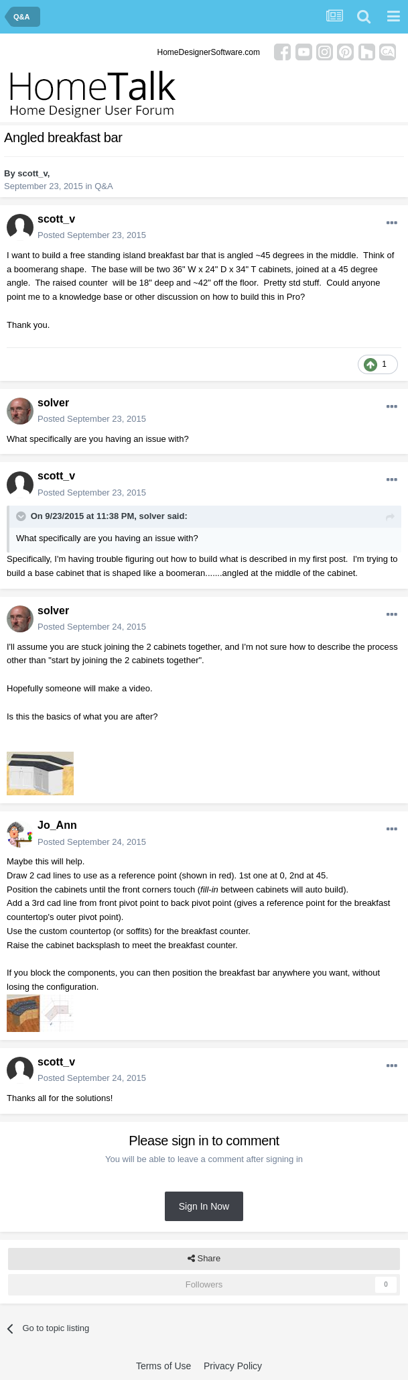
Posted (92, 235)
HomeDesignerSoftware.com (208, 52)
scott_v (32, 173)
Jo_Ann (57, 825)
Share (204, 1259)
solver (53, 402)
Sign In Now (204, 1206)
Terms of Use (163, 1366)
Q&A (103, 186)
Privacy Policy (233, 1366)
